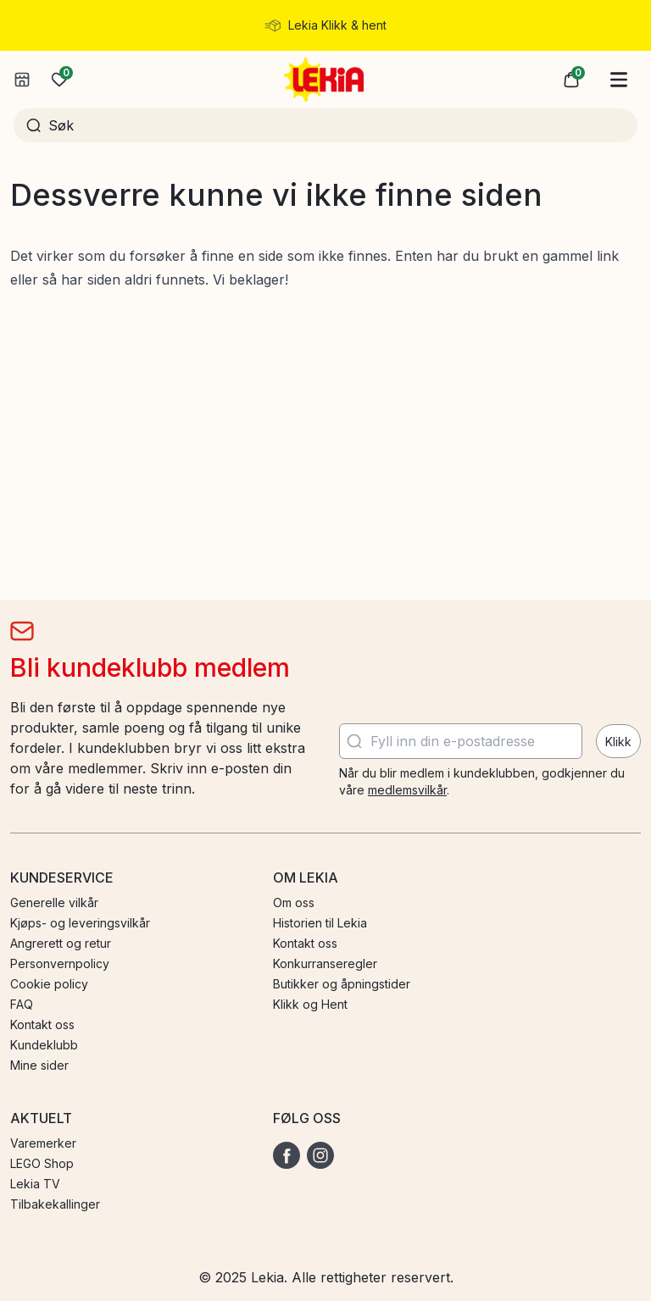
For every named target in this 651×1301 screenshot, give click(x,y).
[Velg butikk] (22, 79)
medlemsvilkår (407, 790)
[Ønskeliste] (59, 79)
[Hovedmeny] (618, 79)
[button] (571, 79)
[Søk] (337, 125)
